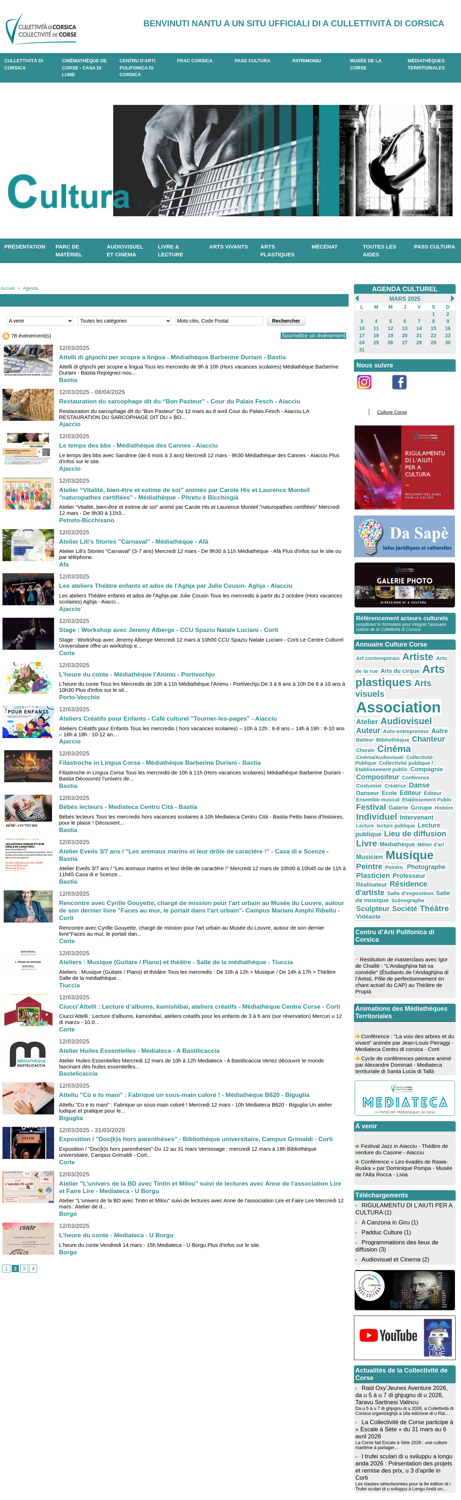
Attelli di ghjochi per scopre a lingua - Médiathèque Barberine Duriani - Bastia (177, 356)
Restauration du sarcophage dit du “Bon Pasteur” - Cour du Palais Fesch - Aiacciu (184, 400)
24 (362, 339)
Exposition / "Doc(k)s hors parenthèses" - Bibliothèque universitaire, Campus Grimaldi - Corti (201, 1146)
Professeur (402, 810)
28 (419, 339)
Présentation (24, 247)
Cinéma (420, 712)
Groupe (365, 760)
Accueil (7, 288)
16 (447, 326)
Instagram (369, 389)
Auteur (413, 697)
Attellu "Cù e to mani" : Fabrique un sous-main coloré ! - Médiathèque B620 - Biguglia (189, 1102)
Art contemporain (374, 651)
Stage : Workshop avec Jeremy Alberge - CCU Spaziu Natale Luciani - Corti (173, 629)
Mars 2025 (404, 298)
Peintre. (389, 802)
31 (362, 345)
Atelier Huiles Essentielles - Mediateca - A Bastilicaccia (142, 1057)
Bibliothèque (434, 705)
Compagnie (370, 730)
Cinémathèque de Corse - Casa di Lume (84, 67)
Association (392, 685)
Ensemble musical (429, 744)
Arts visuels (427, 672)
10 (362, 326)
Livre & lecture (170, 251)
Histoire (385, 760)
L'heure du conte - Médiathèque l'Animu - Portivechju (140, 673)
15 (433, 326)
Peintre (367, 802)
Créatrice (390, 738)
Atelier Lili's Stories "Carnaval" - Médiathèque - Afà (136, 540)
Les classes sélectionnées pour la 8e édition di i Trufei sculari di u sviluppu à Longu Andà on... (400, 1390)
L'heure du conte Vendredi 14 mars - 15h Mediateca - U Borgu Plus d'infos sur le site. (159, 1252)
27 (404, 339)
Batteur (409, 705)
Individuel (413, 760)
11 (376, 326)
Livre (395, 782)
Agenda (28, 288)
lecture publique (422, 767)
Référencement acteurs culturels (400, 613)
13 (404, 326)
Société (429, 830)
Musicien (378, 794)
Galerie (438, 752)
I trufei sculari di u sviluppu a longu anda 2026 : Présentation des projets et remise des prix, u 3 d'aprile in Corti (403, 1375)
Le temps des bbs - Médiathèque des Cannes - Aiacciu (141, 445)
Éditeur (400, 744)
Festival (414, 751)
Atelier (440, 687)
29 (433, 339)
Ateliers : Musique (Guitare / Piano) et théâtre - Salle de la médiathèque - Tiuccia (180, 961)
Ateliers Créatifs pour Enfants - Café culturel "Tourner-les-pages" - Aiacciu (172, 718)
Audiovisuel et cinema (125, 251)
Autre (392, 705)
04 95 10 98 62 (90, 1477)
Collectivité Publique (420, 719)
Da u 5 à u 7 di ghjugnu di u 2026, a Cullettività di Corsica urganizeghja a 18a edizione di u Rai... (402, 1326)
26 (390, 339)
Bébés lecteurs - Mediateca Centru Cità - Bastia (130, 806)
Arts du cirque (382, 662)
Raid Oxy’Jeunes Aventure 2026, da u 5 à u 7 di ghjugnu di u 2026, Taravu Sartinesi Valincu (403, 1311)
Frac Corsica (195, 60)
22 (433, 332)
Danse (411, 737)
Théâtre (368, 838)
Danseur (432, 738)
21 (419, 332)
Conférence (438, 730)
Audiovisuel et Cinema (390, 1177)
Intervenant (370, 767)
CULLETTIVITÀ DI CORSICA (23, 64)
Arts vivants (228, 247)
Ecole (362, 744)
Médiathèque (422, 783)
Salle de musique (407, 824)
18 (376, 332)
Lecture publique (377, 774)
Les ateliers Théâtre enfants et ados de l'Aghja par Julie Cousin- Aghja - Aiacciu (180, 585)
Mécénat (325, 247)
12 (390, 326)
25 (376, 339)
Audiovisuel (378, 696)
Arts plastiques (277, 251)
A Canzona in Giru (384, 1143)
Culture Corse (389, 407)
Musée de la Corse (366, 64)
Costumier (367, 738)
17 (362, 332)
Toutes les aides (379, 251)
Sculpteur (401, 830)
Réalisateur (431, 810)
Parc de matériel (69, 251)
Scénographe (370, 831)
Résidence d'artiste (385, 817)
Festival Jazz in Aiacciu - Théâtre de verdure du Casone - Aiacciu (403, 1073)
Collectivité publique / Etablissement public (402, 724)
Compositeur (405, 730)
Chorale (395, 713)
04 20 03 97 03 (145, 1477)
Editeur (381, 744)
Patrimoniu (306, 60)
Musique (413, 792)
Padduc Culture (381, 1152)
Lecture (395, 767)
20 (404, 332)
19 (390, 332)
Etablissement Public (377, 752)
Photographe (417, 802)
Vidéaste (393, 839)
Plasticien (370, 809)
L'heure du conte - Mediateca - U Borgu (118, 1242)
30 (447, 339)
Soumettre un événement (309, 335)
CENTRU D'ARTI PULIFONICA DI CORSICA (137, 67)
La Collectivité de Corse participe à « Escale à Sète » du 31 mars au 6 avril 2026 (402, 1343)
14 (419, 326)
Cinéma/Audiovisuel (376, 719)
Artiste (409, 649)
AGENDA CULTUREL (405, 289)
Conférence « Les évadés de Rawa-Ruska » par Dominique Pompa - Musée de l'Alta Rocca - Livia (403, 1092)
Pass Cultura (252, 60)
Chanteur (370, 712)
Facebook (404, 389)
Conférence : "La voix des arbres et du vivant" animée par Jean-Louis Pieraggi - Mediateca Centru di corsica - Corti (403, 970)
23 (447, 332)
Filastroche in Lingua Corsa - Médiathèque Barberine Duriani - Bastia (164, 762)
